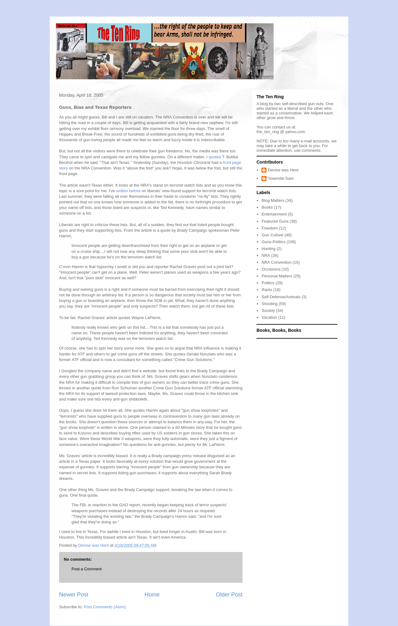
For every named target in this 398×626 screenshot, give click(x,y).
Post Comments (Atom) (105, 607)
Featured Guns (275, 221)
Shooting (269, 303)
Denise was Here (283, 170)
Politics (267, 283)
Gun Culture (272, 235)
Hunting (268, 248)
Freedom (269, 228)
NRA (265, 255)
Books (267, 207)
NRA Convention (276, 262)
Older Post (229, 594)
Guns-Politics (273, 241)
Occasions (270, 269)
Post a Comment (87, 569)
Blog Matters (272, 200)
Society (268, 310)
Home (152, 594)
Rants (266, 289)
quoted (215, 157)
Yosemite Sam (281, 178)
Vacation (269, 317)
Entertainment (274, 214)
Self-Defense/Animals (280, 296)
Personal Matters (276, 276)
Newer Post (73, 594)
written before (128, 190)
